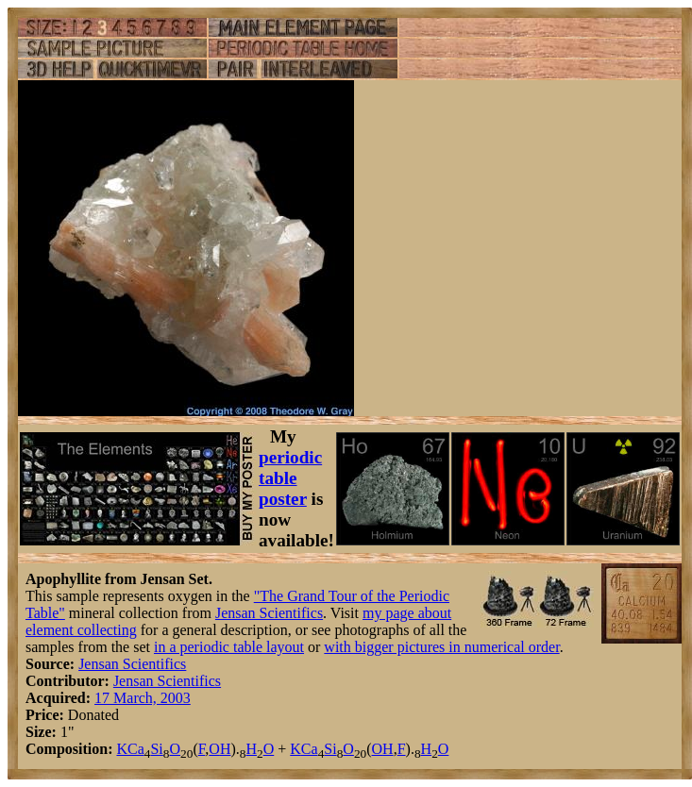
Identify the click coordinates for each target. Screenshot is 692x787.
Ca (135, 749)
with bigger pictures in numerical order (441, 647)
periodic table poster (290, 478)
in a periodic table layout (229, 647)
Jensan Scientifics (269, 613)
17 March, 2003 (142, 698)
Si (156, 749)
